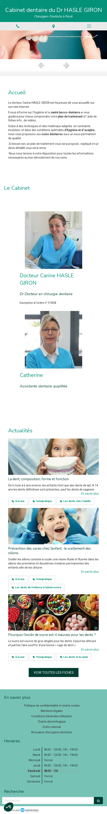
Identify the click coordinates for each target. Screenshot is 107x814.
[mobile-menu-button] (89, 26)
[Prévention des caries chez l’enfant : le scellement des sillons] (53, 526)
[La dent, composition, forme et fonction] (53, 457)
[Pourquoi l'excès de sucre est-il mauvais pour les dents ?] (53, 612)
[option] (53, 44)
